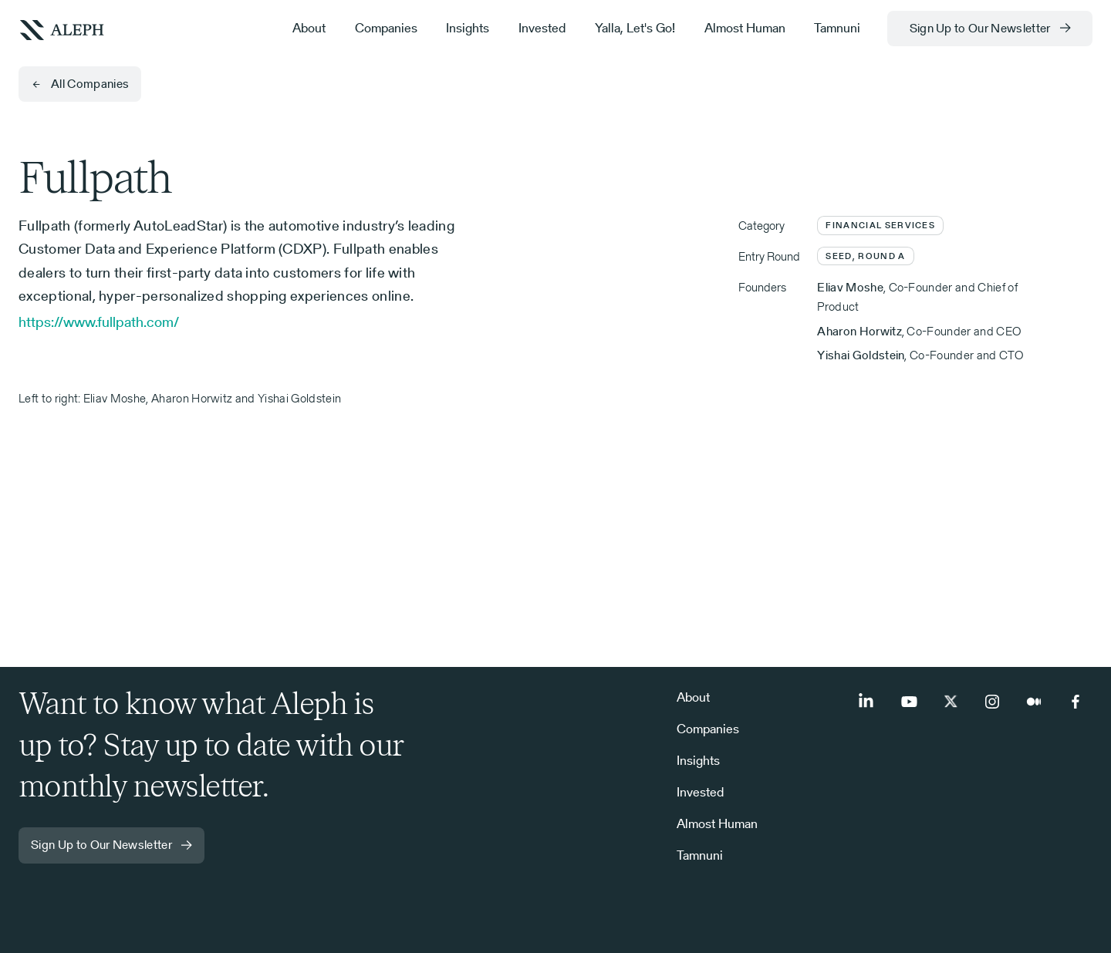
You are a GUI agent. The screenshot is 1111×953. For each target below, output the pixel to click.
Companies (386, 28)
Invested (542, 28)
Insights (467, 28)
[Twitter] (950, 702)
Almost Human (744, 28)
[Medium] (1034, 702)
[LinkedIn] (867, 702)
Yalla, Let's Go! (635, 28)
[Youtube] (909, 702)
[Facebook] (1075, 702)
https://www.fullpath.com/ (99, 321)
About (309, 28)
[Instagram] (992, 702)
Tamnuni (837, 28)
